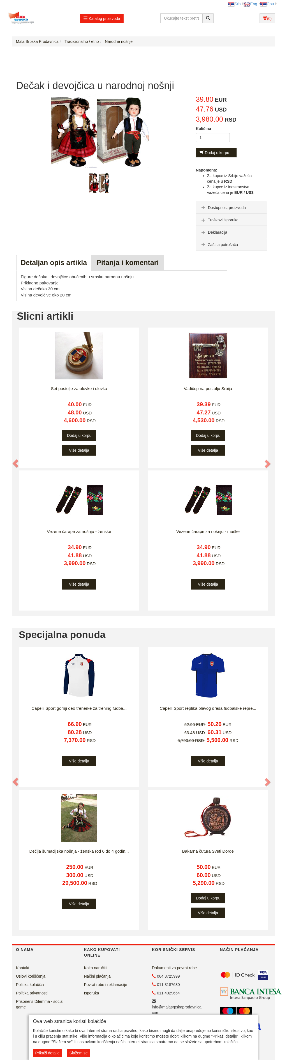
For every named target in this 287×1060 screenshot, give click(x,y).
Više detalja (79, 450)
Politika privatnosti (32, 993)
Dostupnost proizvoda (223, 207)
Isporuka (91, 993)
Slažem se (78, 1053)
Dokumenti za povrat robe (174, 968)
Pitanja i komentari (127, 262)
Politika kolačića (30, 984)
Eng (250, 4)
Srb (234, 4)
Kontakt (22, 968)
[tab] (231, 207)
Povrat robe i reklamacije (105, 984)
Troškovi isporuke (219, 220)
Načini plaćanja (97, 976)
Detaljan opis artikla (54, 262)
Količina (203, 128)
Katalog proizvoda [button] (102, 18)
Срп (267, 4)
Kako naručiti (95, 968)
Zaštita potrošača (219, 244)
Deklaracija (213, 232)
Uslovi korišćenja (30, 976)
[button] (16, 463)
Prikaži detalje (47, 1053)
